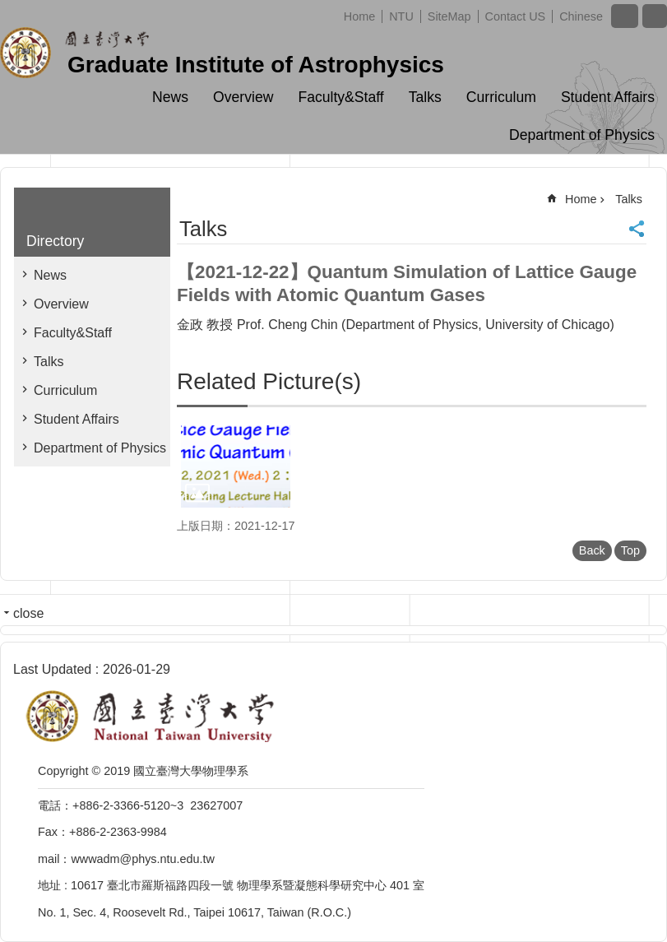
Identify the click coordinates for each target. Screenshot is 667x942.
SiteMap (449, 16)
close (28, 613)
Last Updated (52, 669)
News (170, 97)
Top (630, 550)
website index (654, 16)
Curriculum (501, 97)
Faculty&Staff (340, 97)
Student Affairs (608, 97)
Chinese (581, 16)
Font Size (624, 16)
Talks (425, 97)
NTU (401, 16)
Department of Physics (582, 135)
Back (592, 550)
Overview (243, 97)
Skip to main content (8, 8)
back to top (628, 903)
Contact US (515, 16)
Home (359, 16)
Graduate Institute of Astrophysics (255, 64)
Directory (55, 241)
